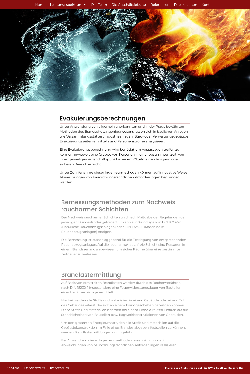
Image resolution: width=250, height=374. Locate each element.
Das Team (99, 5)
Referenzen (160, 5)
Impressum (59, 367)
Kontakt (208, 5)
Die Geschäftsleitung (129, 5)
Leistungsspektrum (66, 5)
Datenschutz (34, 367)
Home (40, 5)
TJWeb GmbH (215, 367)
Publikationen (185, 5)
